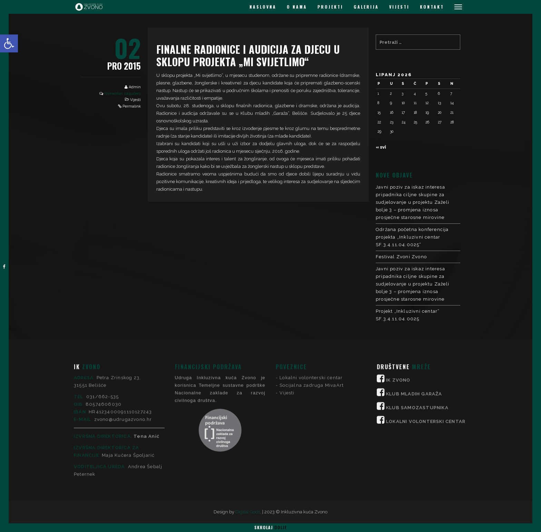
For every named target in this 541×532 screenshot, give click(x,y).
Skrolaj (270, 527)
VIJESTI (399, 7)
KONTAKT (432, 7)
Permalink (131, 106)
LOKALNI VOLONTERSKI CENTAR (425, 353)
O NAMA (297, 7)
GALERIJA (366, 7)
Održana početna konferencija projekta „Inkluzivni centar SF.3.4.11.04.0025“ (412, 237)
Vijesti (135, 100)
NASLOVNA (262, 7)
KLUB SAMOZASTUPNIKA (417, 339)
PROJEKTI (330, 7)
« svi (381, 147)
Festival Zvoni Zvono (401, 256)
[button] (9, 43)
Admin (135, 87)
